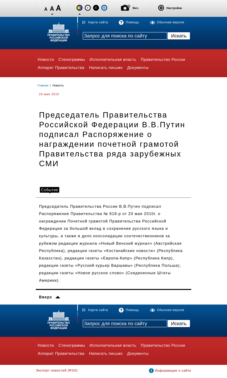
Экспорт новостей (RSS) (57, 370)
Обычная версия (170, 22)
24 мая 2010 (49, 94)
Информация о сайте (173, 370)
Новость (58, 85)
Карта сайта (98, 22)
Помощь (132, 22)
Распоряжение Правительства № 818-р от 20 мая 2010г (97, 213)
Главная (43, 85)
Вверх (45, 297)
